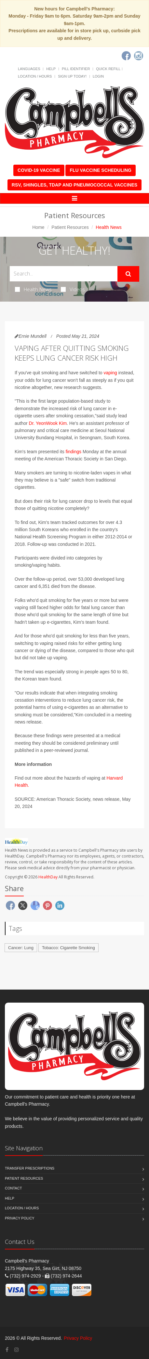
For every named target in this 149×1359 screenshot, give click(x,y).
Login (98, 76)
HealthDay (48, 877)
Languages (29, 69)
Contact (13, 1188)
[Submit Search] (128, 274)
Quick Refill (108, 69)
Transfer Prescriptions (29, 1168)
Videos (73, 289)
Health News (33, 289)
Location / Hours (35, 76)
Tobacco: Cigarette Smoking (68, 947)
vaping (110, 372)
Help (51, 69)
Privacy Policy (19, 1218)
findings (73, 451)
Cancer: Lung (21, 947)
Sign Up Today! (72, 76)
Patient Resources (69, 227)
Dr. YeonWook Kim (48, 423)
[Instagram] (138, 55)
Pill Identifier (76, 69)
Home (38, 227)
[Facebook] (126, 55)
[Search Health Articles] (63, 273)
